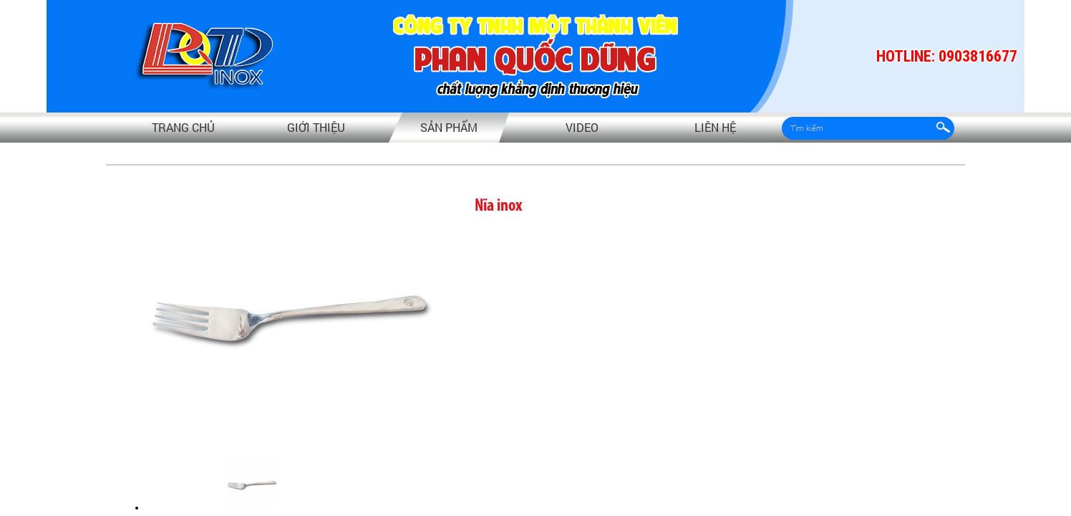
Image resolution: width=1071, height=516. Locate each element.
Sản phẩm (449, 127)
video (582, 127)
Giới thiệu (316, 127)
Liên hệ (715, 127)
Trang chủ (183, 127)
